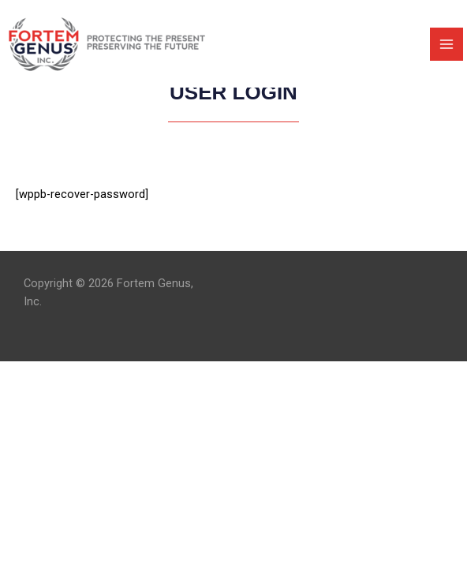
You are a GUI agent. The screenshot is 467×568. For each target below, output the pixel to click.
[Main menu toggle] (446, 44)
